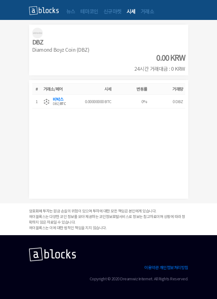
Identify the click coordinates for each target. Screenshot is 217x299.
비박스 (58, 99)
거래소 (147, 11)
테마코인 (89, 11)
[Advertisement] (108, 152)
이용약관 (151, 267)
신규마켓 (112, 11)
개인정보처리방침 (174, 267)
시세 (131, 11)
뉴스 (70, 11)
